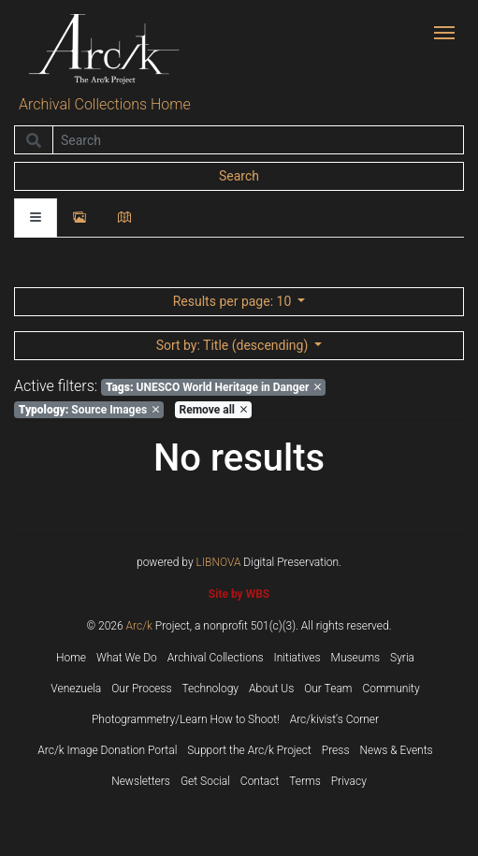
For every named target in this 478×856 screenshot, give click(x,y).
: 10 (234, 301)
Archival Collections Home (105, 104)
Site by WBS (239, 594)
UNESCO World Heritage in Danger (214, 387)
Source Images (89, 409)
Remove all (213, 409)
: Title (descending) (233, 345)
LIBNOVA (218, 562)
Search (239, 175)
